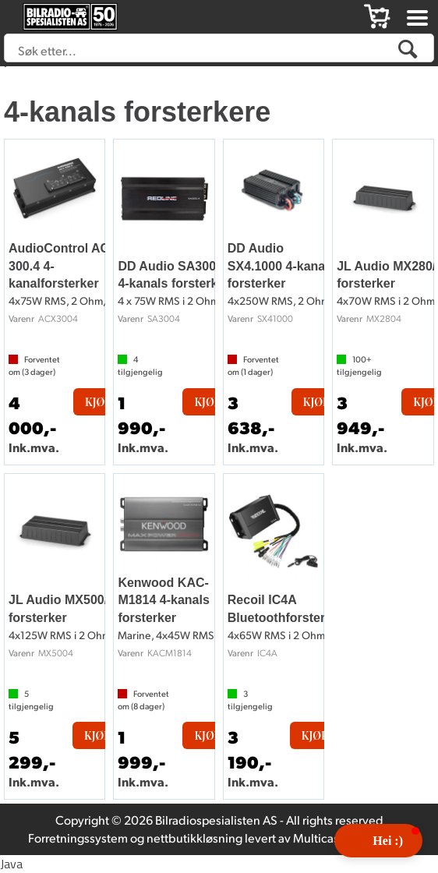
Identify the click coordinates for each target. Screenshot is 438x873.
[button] (378, 840)
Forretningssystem (78, 837)
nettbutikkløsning (194, 837)
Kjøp (98, 401)
